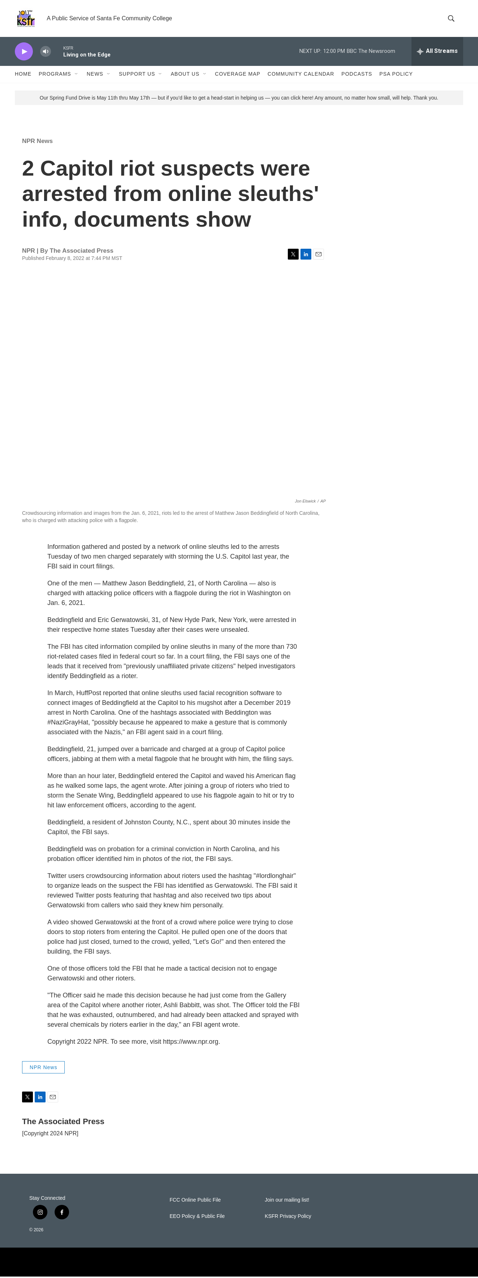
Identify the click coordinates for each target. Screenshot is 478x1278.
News (95, 75)
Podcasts (356, 75)
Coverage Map (238, 75)
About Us (185, 75)
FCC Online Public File (195, 1201)
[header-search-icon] (451, 19)
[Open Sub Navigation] (77, 75)
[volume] (45, 53)
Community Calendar (301, 75)
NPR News (37, 142)
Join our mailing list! (287, 1201)
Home (23, 75)
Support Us (137, 75)
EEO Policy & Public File (197, 1217)
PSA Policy (396, 75)
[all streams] (437, 52)
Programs (55, 75)
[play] (24, 53)
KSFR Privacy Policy (288, 1217)
